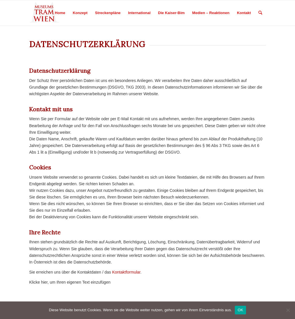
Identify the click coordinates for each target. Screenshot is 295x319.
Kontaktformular (126, 272)
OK (240, 310)
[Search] (260, 13)
